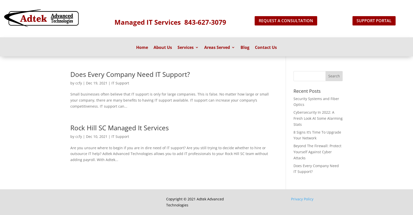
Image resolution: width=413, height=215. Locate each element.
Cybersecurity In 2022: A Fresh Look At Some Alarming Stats (318, 118)
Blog (245, 48)
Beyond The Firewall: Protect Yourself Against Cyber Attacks (317, 151)
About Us (163, 48)
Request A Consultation (286, 20)
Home (142, 48)
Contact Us (266, 48)
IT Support (120, 83)
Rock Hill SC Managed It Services (119, 127)
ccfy (78, 83)
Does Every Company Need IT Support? (130, 74)
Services (186, 48)
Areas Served (217, 48)
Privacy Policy (302, 199)
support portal (374, 20)
